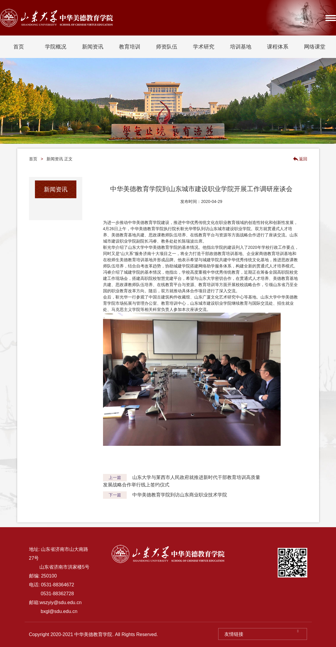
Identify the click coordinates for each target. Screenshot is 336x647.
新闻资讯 (92, 47)
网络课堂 (314, 47)
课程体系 (277, 47)
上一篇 (115, 477)
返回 (303, 158)
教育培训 (129, 47)
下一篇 (115, 495)
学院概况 (55, 47)
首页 (18, 47)
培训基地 (240, 47)
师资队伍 (166, 47)
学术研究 (203, 47)
